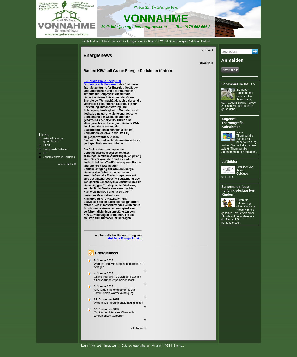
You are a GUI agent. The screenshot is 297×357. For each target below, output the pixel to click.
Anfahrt (156, 345)
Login (84, 345)
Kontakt (96, 345)
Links (44, 135)
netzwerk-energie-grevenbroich (53, 140)
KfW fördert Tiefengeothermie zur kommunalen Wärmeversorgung (114, 291)
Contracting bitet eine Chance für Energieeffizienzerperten (114, 314)
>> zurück (207, 50)
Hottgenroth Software (55, 149)
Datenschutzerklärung (135, 345)
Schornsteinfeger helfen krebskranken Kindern (238, 190)
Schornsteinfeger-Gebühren (59, 157)
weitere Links (67, 164)
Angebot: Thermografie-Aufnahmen (233, 123)
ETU (45, 153)
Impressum (111, 345)
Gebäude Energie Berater (125, 238)
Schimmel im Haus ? (238, 84)
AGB (167, 345)
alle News (138, 328)
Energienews (106, 253)
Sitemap (179, 345)
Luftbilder (229, 161)
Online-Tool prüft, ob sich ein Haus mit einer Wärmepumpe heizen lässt (117, 278)
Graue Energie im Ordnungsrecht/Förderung (102, 83)
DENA (47, 145)
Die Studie (91, 81)
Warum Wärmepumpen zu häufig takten (118, 302)
